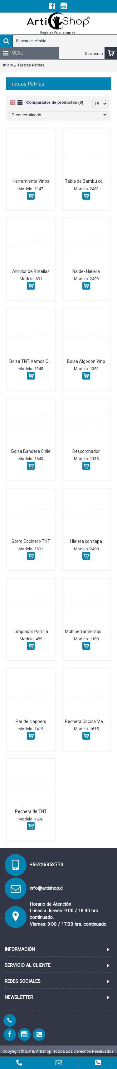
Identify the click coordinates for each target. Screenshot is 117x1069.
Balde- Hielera (86, 271)
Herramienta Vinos (30, 181)
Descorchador (86, 451)
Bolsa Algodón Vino (86, 361)
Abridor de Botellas (31, 271)
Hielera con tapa (86, 541)
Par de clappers (31, 721)
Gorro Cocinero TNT (31, 541)
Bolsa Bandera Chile (31, 451)
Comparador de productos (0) (54, 102)
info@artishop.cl (46, 888)
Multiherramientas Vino (87, 631)
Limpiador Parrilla (31, 631)
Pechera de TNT (31, 811)
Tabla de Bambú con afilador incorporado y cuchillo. (87, 181)
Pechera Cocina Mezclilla (87, 721)
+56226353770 (46, 864)
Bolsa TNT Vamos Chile (32, 361)
